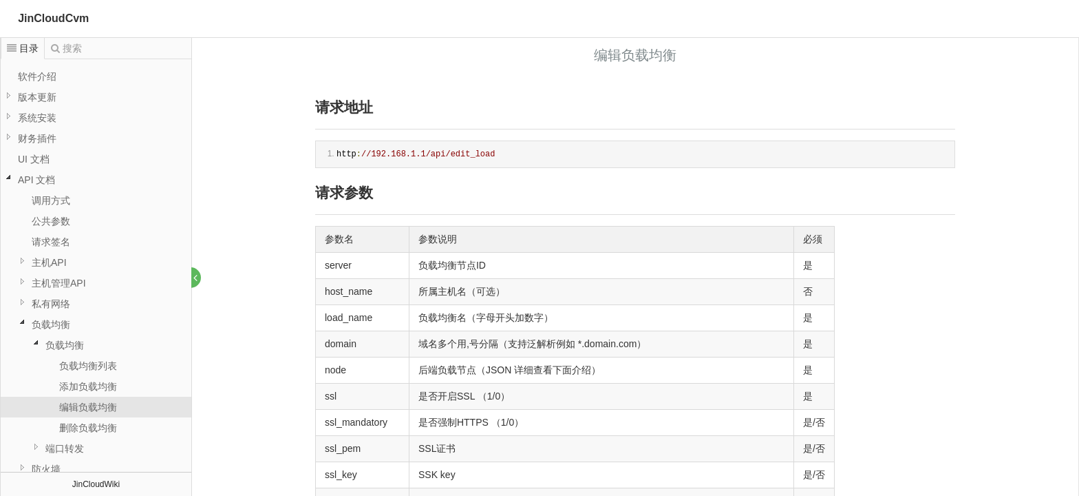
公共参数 (51, 221)
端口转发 (64, 448)
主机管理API (59, 283)
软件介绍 (37, 76)
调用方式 (51, 200)
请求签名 (51, 241)
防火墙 (46, 469)
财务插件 (37, 138)
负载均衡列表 (88, 365)
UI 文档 (34, 159)
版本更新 (37, 97)
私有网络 (51, 303)
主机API (49, 262)
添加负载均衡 (88, 386)
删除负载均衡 (88, 427)
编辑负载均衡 (88, 407)
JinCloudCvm (53, 18)
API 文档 (36, 179)
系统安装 (37, 117)
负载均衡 (51, 324)
